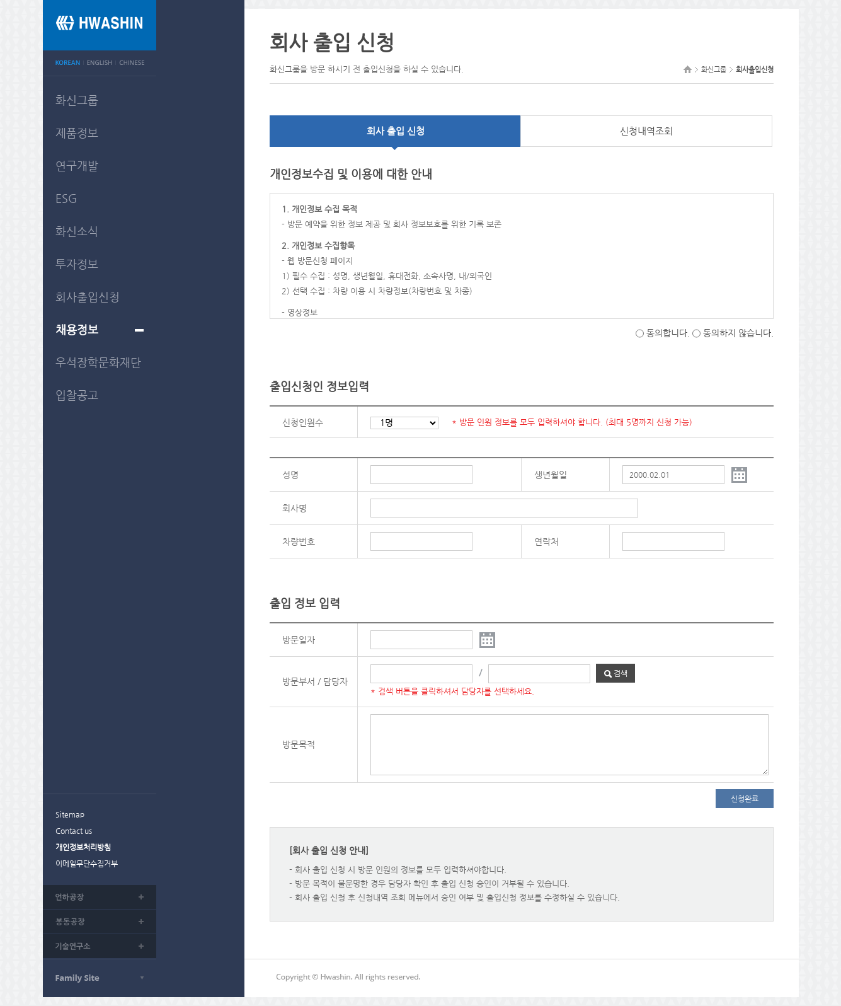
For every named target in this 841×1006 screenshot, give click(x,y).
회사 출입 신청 (396, 130)
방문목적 (298, 744)
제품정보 (76, 132)
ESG (66, 198)
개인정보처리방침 (83, 847)
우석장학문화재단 (98, 362)
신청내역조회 (646, 130)
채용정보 (76, 329)
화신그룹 (76, 100)
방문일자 (298, 640)
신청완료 (744, 798)
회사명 (294, 508)
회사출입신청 (87, 296)
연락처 (546, 541)
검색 (615, 673)
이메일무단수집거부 (86, 863)
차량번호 (298, 541)
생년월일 (550, 475)
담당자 (335, 681)
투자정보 (76, 263)
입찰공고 (76, 395)
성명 (290, 475)
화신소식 (76, 231)
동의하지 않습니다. (733, 333)
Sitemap (69, 814)
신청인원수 (302, 422)
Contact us (73, 830)
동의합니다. (663, 333)
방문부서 (298, 681)
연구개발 (76, 165)
